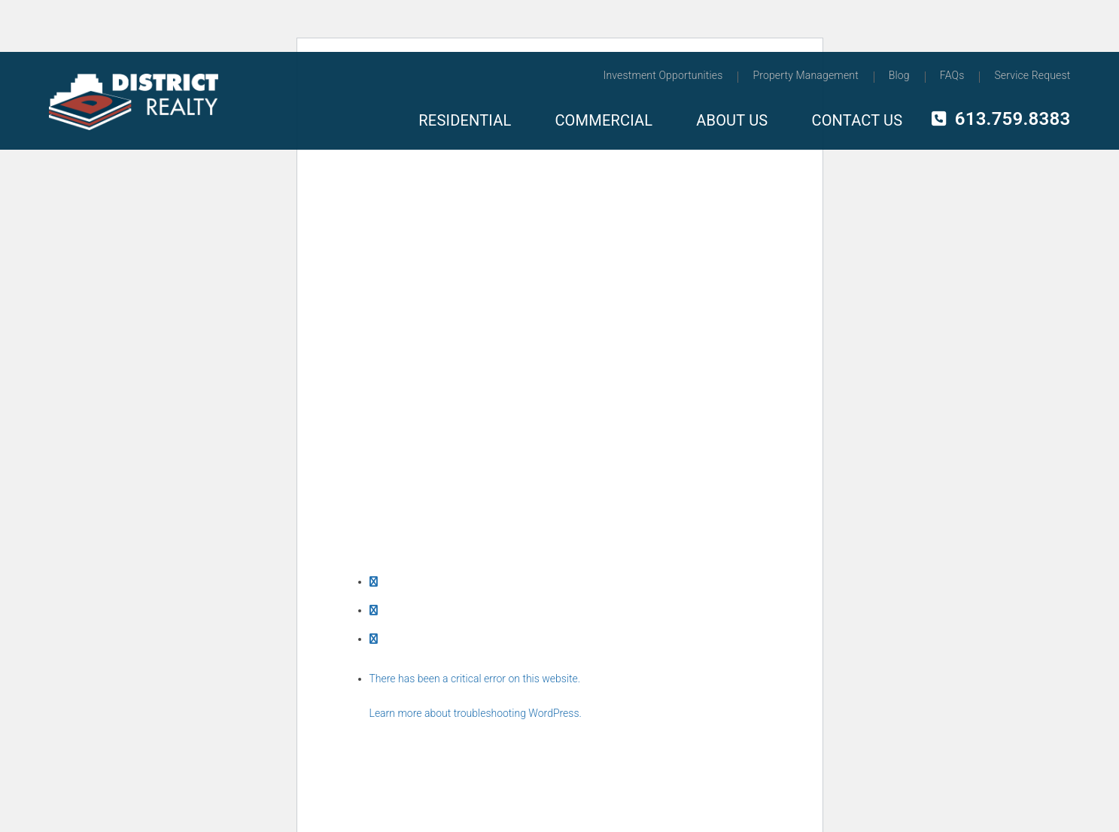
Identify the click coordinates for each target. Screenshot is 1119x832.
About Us (732, 120)
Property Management (805, 75)
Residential (464, 120)
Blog (899, 75)
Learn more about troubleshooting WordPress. (475, 713)
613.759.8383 (1001, 118)
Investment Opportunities (663, 75)
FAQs (952, 75)
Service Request (1032, 75)
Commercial (603, 120)
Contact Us (856, 120)
